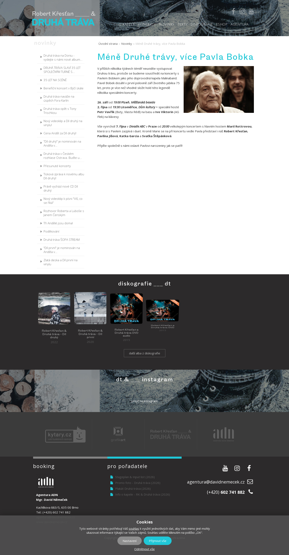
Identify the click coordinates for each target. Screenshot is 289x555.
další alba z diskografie (144, 358)
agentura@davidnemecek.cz (216, 482)
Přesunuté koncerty (57, 166)
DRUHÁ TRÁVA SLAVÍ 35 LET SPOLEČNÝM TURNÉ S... (62, 70)
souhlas (134, 528)
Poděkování (51, 231)
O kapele (127, 24)
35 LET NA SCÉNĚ (55, 80)
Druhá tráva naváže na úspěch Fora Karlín (59, 98)
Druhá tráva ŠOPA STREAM (62, 240)
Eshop (222, 24)
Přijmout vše (157, 541)
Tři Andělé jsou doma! (58, 223)
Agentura (239, 24)
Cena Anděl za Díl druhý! (60, 133)
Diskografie (201, 24)
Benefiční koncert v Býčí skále (63, 88)
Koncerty (147, 24)
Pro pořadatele (127, 466)
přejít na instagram (144, 401)
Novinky (166, 24)
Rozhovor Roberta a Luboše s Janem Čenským (64, 213)
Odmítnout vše (144, 549)
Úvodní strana (108, 44)
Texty (182, 24)
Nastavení (129, 541)
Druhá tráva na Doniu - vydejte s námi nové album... (63, 57)
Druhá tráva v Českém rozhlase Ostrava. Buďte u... (63, 156)
